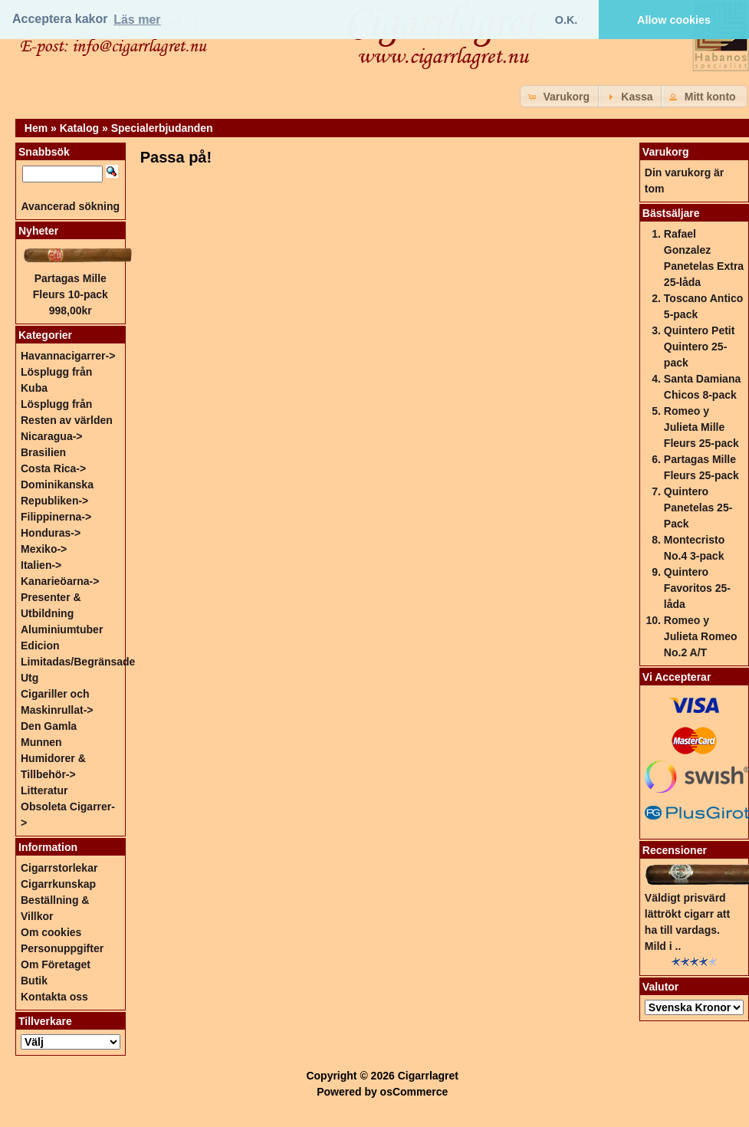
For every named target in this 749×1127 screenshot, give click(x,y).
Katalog (79, 128)
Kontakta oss (54, 997)
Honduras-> (50, 533)
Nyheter (38, 231)
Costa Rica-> (53, 468)
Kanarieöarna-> (60, 581)
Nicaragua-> (52, 436)
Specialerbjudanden (162, 128)
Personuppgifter (62, 948)
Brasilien (43, 452)
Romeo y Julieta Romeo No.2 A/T (701, 636)
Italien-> (41, 565)
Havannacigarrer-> (68, 356)
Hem (36, 128)
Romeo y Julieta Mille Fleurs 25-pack (701, 427)
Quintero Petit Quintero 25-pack (699, 346)
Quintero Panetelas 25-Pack (698, 507)
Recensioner (674, 850)
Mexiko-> (44, 549)
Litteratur (44, 790)
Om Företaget (55, 964)
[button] (560, 96)
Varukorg (665, 152)
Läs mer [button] (136, 19)
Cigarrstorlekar (59, 868)
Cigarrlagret (428, 1076)
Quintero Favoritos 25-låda (697, 588)
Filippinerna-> (56, 517)
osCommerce (414, 1092)
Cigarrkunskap (58, 884)
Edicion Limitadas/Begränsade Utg (78, 661)
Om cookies (51, 932)
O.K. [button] (566, 20)
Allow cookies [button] (674, 20)
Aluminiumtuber (62, 629)
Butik (34, 980)
